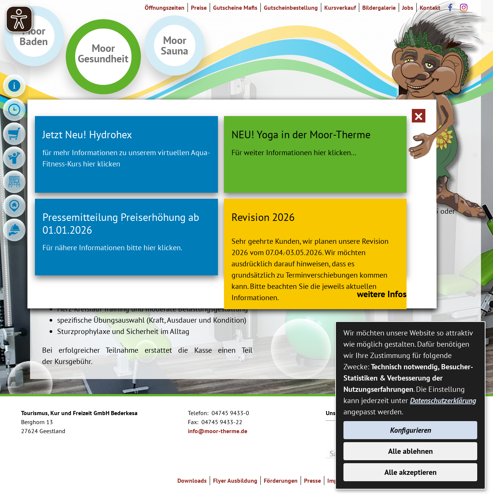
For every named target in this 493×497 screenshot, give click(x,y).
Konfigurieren (410, 430)
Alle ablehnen (410, 451)
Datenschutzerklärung (443, 400)
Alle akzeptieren (410, 472)
